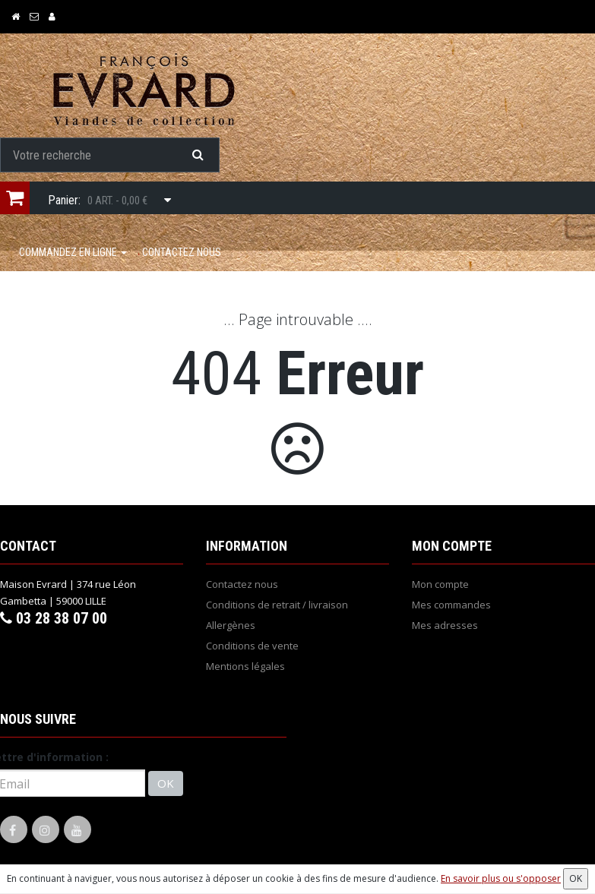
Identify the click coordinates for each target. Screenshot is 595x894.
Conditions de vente (252, 645)
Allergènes (230, 625)
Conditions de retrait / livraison (277, 604)
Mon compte (440, 584)
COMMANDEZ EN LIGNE (73, 252)
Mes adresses (445, 625)
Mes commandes (451, 604)
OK (165, 783)
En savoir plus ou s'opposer (501, 878)
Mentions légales (245, 666)
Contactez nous (181, 252)
